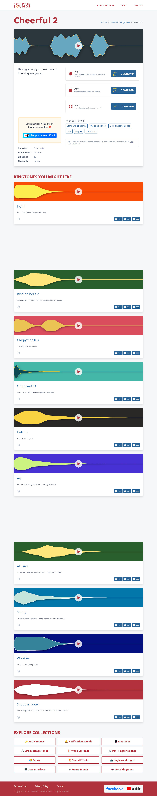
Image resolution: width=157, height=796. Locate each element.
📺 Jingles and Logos (122, 760)
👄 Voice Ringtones (122, 769)
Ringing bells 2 (28, 294)
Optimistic (91, 131)
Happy (78, 131)
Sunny (21, 612)
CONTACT (138, 6)
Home (104, 22)
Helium (22, 432)
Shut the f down (29, 704)
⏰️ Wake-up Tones (78, 750)
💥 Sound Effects (78, 760)
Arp (19, 478)
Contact (61, 786)
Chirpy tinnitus (28, 340)
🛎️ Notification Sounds (78, 741)
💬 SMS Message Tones (34, 750)
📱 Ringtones (122, 741)
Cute (69, 131)
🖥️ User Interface (34, 769)
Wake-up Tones (98, 125)
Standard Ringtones (120, 22)
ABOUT (124, 6)
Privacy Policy (41, 786)
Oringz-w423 (26, 386)
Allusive (22, 566)
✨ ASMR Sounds (34, 741)
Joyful (21, 206)
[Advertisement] (39, 96)
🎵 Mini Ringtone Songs (122, 750)
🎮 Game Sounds (78, 769)
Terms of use (20, 786)
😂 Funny (34, 760)
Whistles (23, 658)
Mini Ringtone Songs (120, 125)
